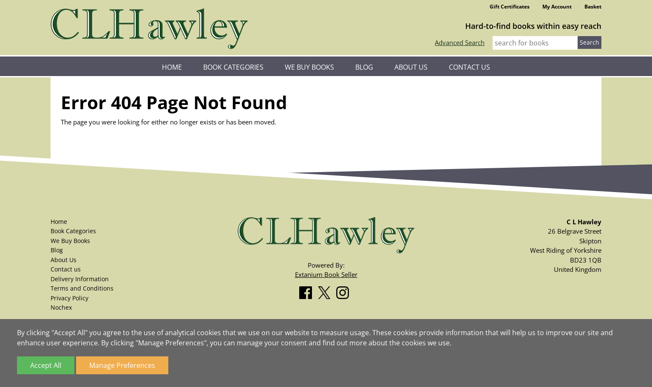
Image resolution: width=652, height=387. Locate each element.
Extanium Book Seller (326, 274)
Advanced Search (460, 42)
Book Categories (233, 67)
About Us (411, 67)
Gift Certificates (510, 6)
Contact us (469, 67)
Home (172, 67)
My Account (557, 6)
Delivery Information (80, 279)
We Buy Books (309, 67)
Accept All (45, 365)
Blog (364, 67)
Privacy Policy (69, 298)
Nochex (61, 307)
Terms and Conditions (82, 288)
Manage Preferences (122, 365)
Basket (592, 6)
